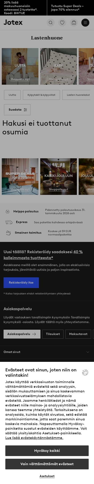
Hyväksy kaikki (47, 451)
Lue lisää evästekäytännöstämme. (34, 438)
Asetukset (47, 476)
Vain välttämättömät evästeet (47, 464)
